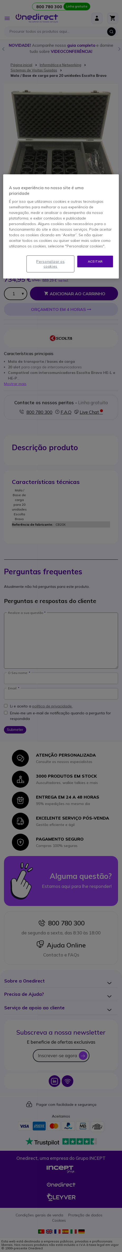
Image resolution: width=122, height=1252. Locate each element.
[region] (61, 226)
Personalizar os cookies (50, 263)
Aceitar (95, 261)
